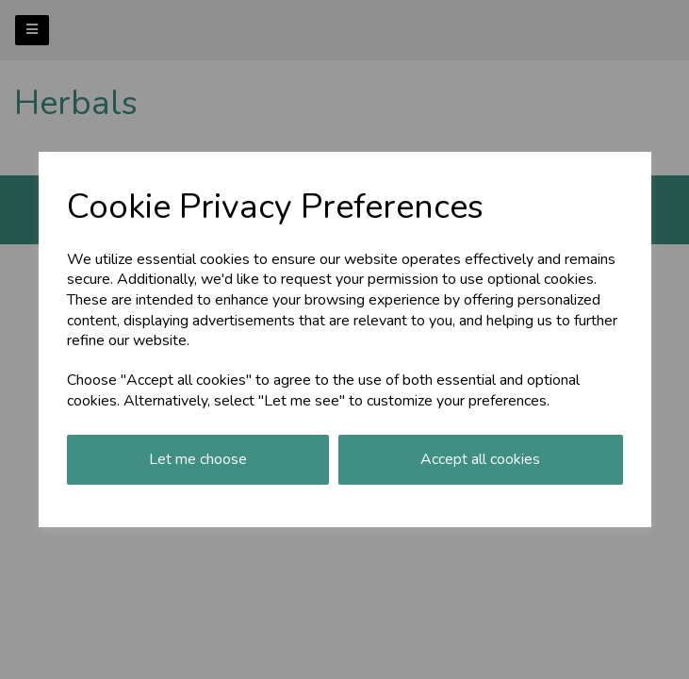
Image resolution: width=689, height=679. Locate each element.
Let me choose (198, 459)
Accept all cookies (480, 459)
